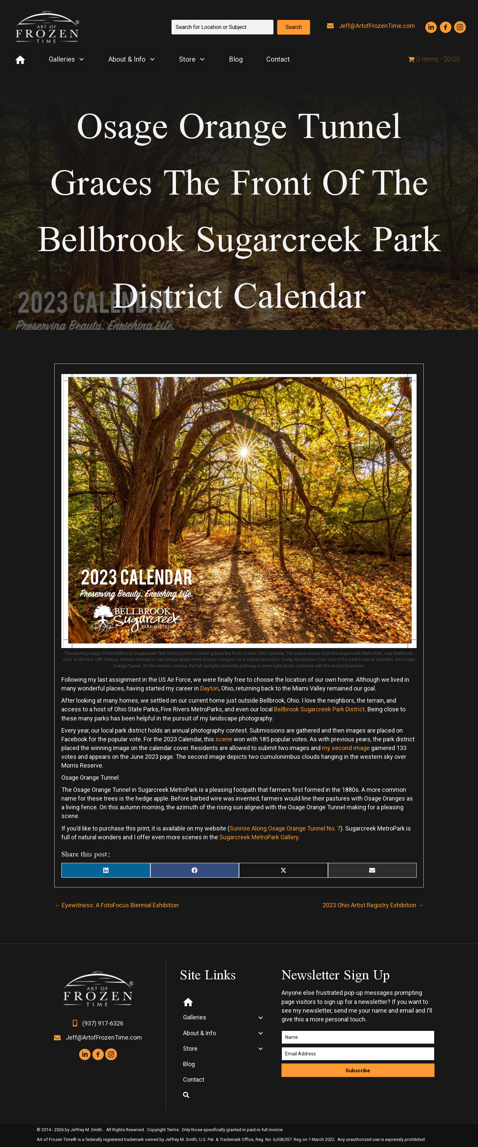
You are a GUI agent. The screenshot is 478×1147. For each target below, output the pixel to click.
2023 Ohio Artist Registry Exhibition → (373, 905)
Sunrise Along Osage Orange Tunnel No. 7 (285, 828)
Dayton (209, 688)
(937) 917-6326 (102, 1023)
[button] (293, 27)
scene (223, 739)
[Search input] (222, 27)
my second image (345, 747)
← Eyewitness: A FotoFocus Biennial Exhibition (116, 905)
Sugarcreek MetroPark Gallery (258, 837)
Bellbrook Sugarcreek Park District (319, 709)
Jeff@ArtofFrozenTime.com (377, 25)
